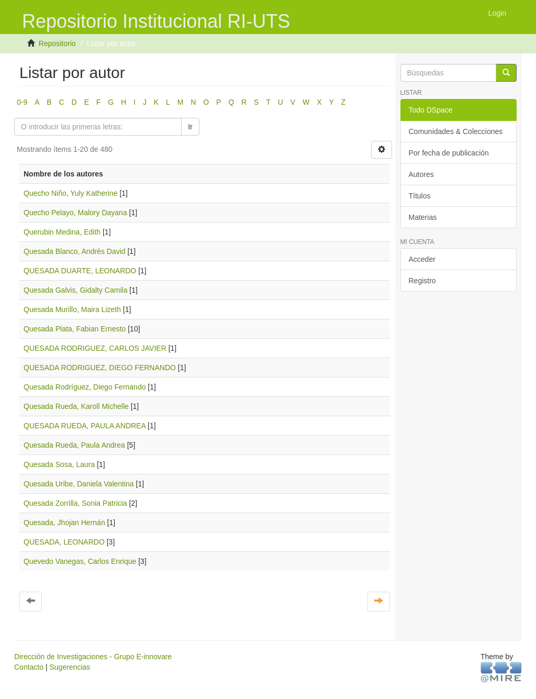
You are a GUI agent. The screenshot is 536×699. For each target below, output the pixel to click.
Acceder (422, 259)
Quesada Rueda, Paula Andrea (74, 445)
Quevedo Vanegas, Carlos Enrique (80, 561)
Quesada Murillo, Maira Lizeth (72, 309)
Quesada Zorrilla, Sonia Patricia (75, 503)
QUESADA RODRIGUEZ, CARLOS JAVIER (95, 348)
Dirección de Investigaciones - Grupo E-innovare (93, 656)
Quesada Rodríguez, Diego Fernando (85, 387)
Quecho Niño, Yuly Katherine (71, 193)
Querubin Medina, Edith (62, 232)
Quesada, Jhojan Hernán (64, 522)
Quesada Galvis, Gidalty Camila (75, 290)
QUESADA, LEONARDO (64, 542)
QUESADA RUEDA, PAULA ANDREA (85, 425)
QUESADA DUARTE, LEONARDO (80, 271)
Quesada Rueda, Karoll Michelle (76, 406)
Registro (422, 280)
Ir (190, 127)
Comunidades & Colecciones (456, 131)
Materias (423, 217)
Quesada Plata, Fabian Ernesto (75, 329)
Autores (421, 174)
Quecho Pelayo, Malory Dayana (75, 212)
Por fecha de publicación (449, 153)
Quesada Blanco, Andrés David (75, 251)
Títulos (420, 196)
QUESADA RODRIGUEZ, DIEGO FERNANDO (100, 367)
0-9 (22, 102)
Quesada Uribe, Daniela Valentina (79, 484)
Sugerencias (69, 667)
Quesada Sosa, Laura (59, 464)
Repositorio (57, 43)
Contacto (28, 667)
